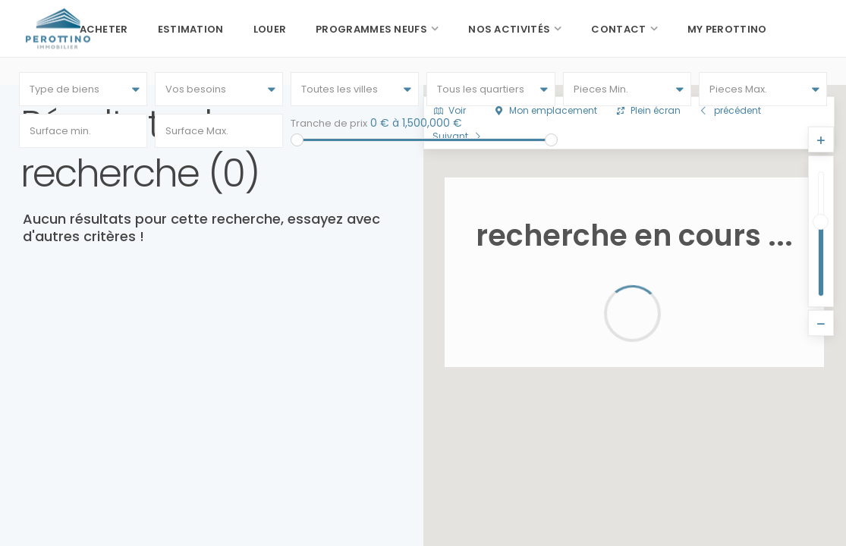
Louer (270, 29)
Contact (618, 29)
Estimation (191, 29)
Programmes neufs (371, 29)
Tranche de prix (329, 123)
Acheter (104, 29)
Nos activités (509, 29)
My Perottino (727, 29)
